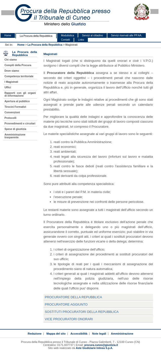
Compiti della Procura (18, 65)
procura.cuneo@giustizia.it (101, 345)
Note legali (99, 333)
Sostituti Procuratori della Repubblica (82, 312)
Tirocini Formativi (15, 106)
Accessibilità (78, 333)
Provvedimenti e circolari (20, 123)
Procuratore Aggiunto (66, 304)
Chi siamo (11, 59)
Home (7, 35)
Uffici (8, 87)
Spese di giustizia (15, 129)
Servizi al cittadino (92, 35)
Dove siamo (12, 70)
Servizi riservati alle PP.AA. (126, 35)
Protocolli (10, 118)
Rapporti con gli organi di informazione (20, 94)
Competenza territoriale (19, 76)
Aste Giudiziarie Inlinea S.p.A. (94, 348)
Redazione (35, 333)
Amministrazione (122, 333)
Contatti (65, 39)
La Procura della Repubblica (36, 36)
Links (81, 39)
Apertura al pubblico (17, 101)
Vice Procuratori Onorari (69, 319)
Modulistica (67, 35)
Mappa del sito (56, 333)
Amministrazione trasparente (15, 136)
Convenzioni (12, 112)
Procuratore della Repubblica (73, 297)
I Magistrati (11, 81)
